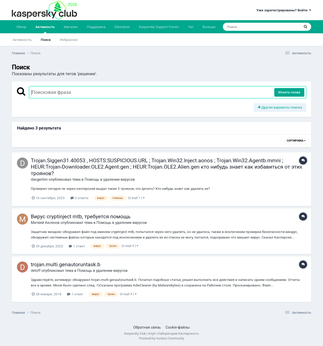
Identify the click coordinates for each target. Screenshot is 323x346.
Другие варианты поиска (280, 107)
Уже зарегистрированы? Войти (283, 10)
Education (122, 27)
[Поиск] (252, 27)
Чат (191, 27)
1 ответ (77, 246)
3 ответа (79, 198)
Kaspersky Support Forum (159, 27)
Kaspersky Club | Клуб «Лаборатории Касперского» (161, 333)
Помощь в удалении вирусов (110, 179)
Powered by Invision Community (161, 338)
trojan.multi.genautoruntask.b (65, 264)
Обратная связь (147, 327)
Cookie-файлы (178, 327)
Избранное (69, 40)
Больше (209, 27)
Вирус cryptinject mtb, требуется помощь (80, 217)
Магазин (71, 27)
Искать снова (289, 92)
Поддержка (96, 27)
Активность (45, 29)
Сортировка (296, 140)
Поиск (46, 40)
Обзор (21, 27)
